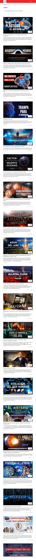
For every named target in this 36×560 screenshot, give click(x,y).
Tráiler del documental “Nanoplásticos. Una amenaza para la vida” (15, 91)
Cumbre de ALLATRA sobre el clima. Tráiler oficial (13, 283)
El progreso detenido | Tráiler (9, 368)
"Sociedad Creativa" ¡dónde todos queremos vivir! (13, 533)
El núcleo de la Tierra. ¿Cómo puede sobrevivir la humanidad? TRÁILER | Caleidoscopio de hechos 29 (16, 452)
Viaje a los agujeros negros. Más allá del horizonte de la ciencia (16, 63)
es (30, 1)
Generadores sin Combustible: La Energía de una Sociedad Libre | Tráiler (16, 200)
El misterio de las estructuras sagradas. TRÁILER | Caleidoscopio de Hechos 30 (16, 423)
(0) (30, 42)
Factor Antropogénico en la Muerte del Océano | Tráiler (14, 172)
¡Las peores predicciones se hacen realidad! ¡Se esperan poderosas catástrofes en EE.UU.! (15, 340)
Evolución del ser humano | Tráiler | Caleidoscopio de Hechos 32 (16, 395)
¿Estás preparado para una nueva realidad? (12, 506)
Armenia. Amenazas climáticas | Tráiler (11, 227)
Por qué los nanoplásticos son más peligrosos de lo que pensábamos (14, 35)
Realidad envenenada (7, 119)
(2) (30, 539)
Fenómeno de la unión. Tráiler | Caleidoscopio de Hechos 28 (15, 479)
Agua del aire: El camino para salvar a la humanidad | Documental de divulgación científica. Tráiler (16, 256)
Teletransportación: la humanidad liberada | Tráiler (13, 146)
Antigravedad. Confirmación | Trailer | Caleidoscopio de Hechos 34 (16, 312)
